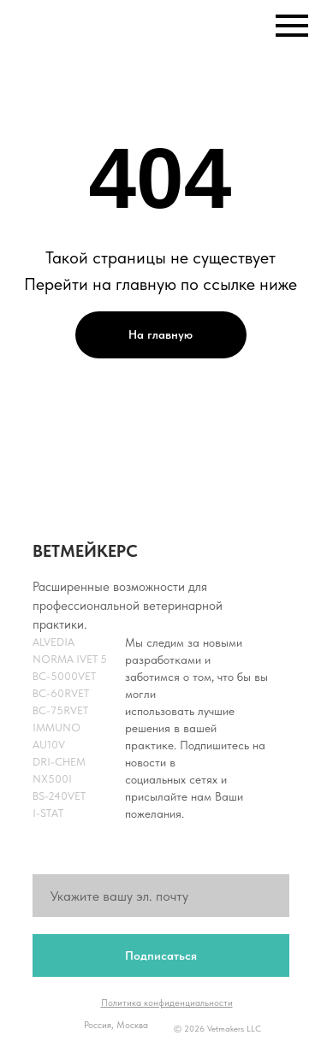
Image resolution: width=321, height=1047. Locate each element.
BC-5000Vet (64, 676)
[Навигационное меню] (292, 26)
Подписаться (161, 955)
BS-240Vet (59, 796)
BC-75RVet (60, 710)
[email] (161, 895)
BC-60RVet (61, 693)
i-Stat (48, 813)
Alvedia (53, 642)
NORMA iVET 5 (70, 659)
